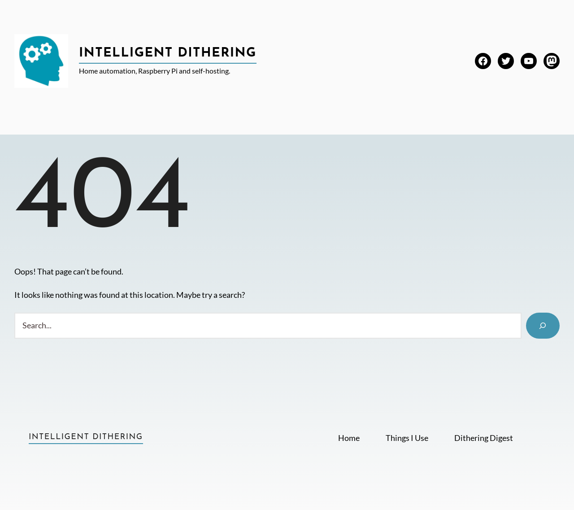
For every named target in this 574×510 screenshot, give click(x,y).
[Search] (543, 326)
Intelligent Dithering (168, 53)
